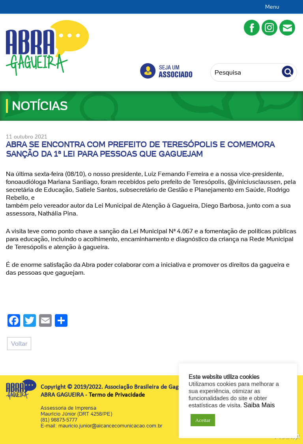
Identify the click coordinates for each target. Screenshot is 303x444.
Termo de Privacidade (117, 395)
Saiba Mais (259, 405)
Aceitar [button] (202, 420)
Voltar (19, 343)
